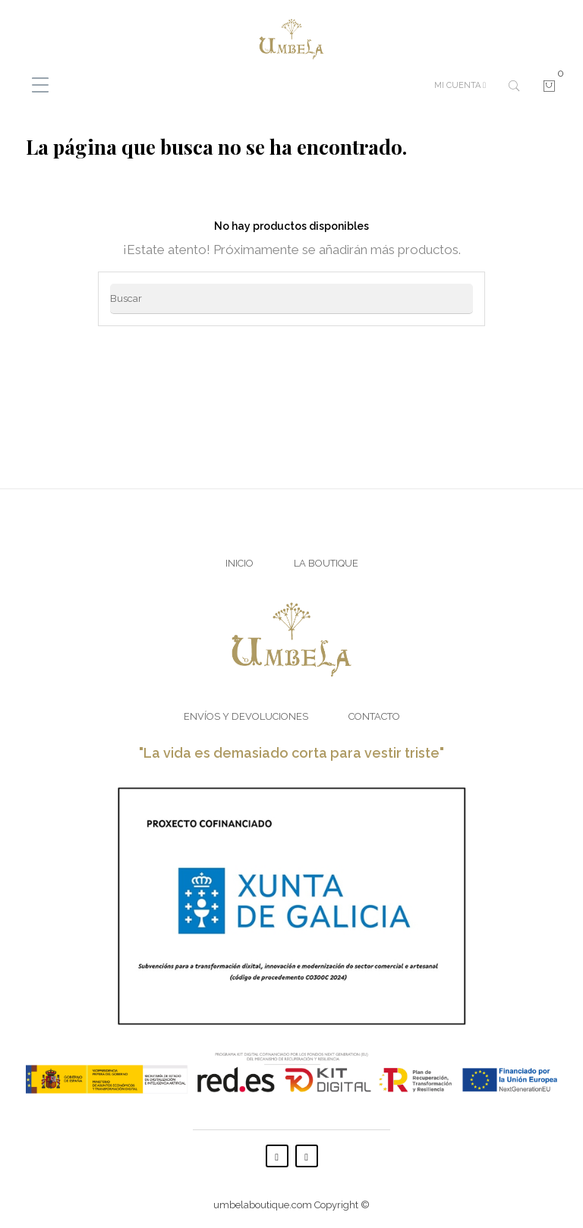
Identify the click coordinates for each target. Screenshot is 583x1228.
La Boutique (326, 563)
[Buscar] (291, 299)
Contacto (374, 716)
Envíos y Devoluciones (246, 716)
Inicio (239, 563)
